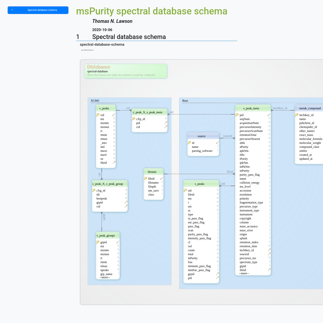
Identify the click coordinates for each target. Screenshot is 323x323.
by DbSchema (86, 50)
